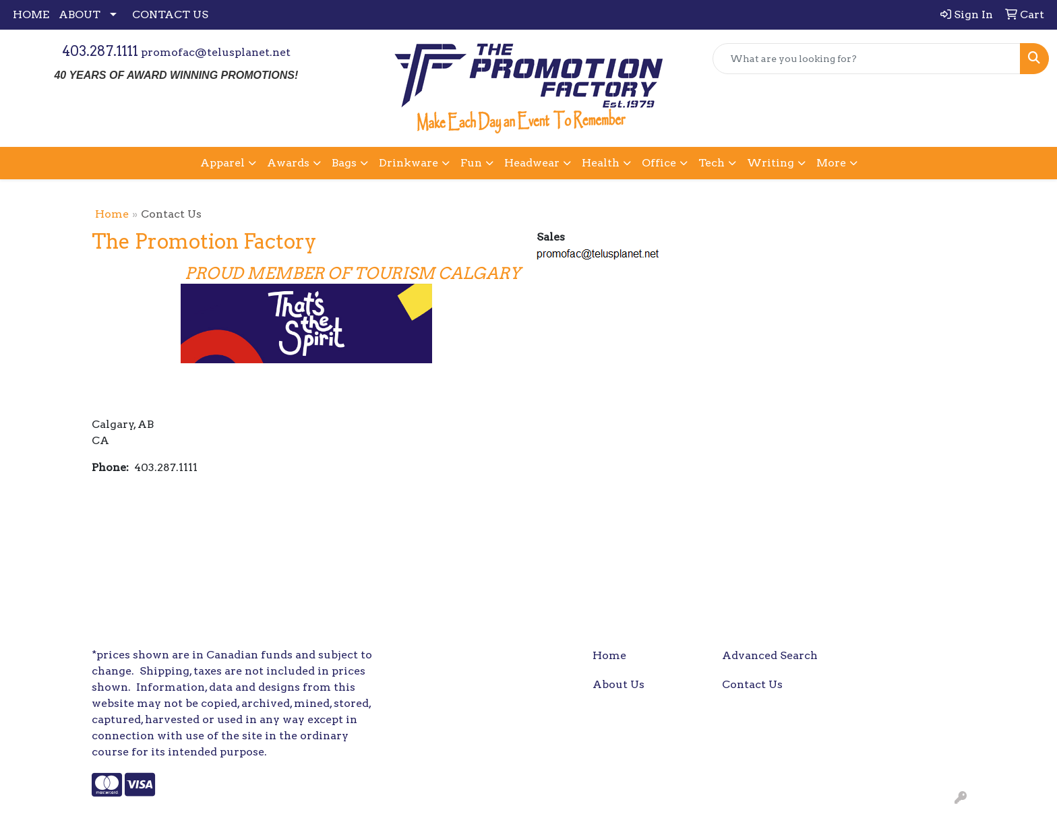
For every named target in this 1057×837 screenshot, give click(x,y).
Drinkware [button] (408, 162)
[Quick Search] (867, 58)
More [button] (831, 162)
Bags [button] (344, 162)
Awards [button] (288, 162)
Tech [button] (711, 162)
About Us (618, 684)
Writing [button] (770, 162)
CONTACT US (170, 14)
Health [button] (601, 162)
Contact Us (752, 684)
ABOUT (79, 14)
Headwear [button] (532, 162)
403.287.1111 (100, 51)
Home (112, 214)
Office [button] (659, 162)
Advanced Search (770, 655)
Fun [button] (471, 162)
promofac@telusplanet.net (216, 52)
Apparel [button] (222, 162)
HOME (31, 14)
